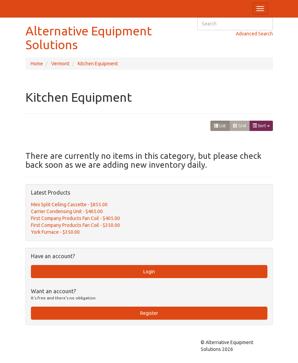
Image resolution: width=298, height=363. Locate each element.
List (220, 125)
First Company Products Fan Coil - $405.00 (75, 218)
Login (149, 271)
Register (149, 313)
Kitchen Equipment (98, 63)
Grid (239, 125)
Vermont (60, 63)
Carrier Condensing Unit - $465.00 (67, 211)
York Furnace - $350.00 (55, 232)
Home (37, 63)
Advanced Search (254, 33)
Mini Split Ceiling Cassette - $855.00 (69, 204)
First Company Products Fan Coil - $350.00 (75, 225)
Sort (261, 125)
